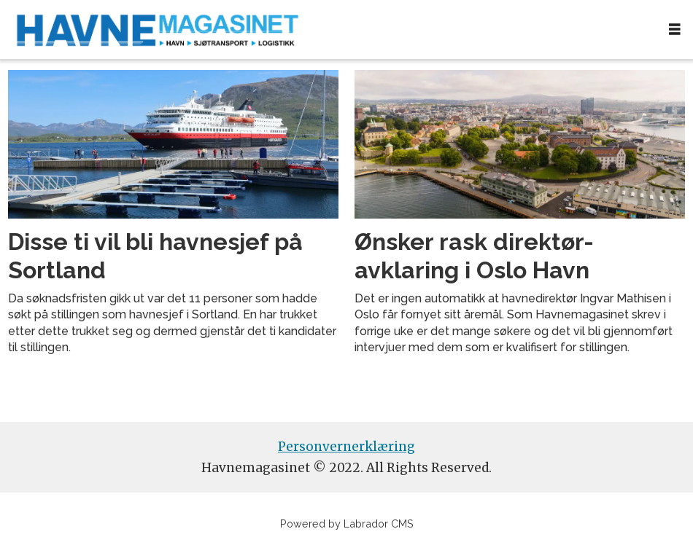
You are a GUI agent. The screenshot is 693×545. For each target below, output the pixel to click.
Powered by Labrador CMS (347, 523)
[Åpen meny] (675, 29)
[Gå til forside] (157, 29)
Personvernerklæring (346, 447)
